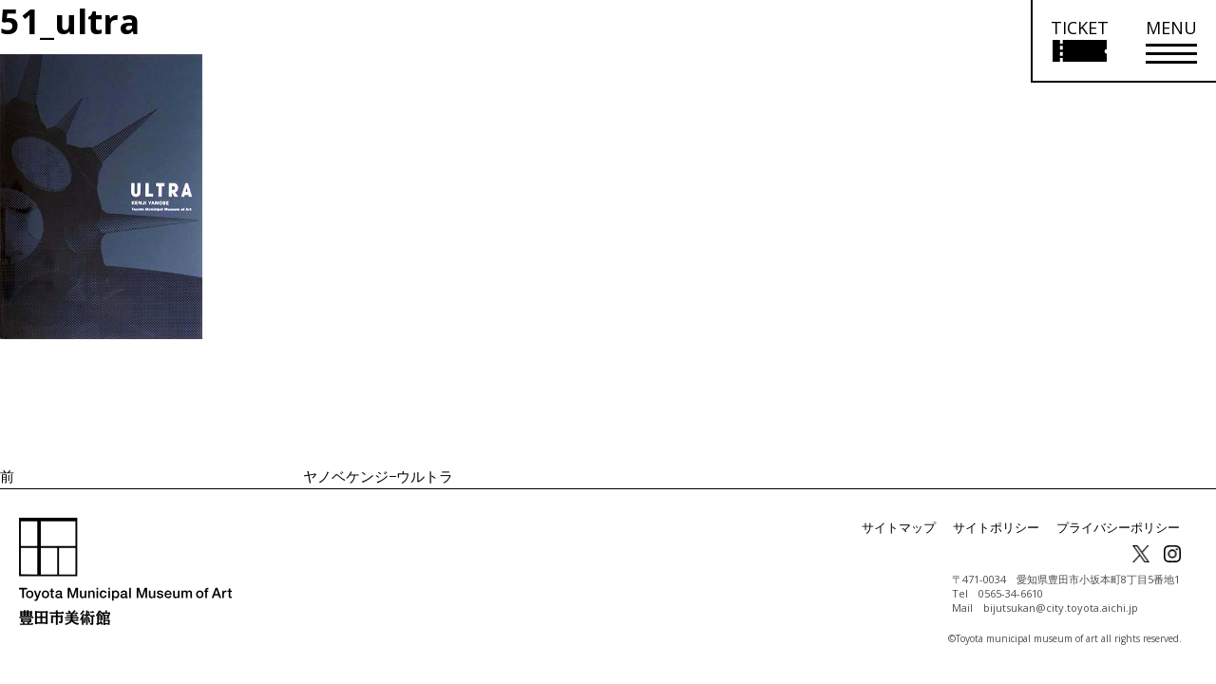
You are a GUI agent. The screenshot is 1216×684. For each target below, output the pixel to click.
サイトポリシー (1009, 528)
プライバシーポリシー (1123, 528)
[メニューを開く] (1171, 41)
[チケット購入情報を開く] (1079, 41)
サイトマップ (918, 528)
